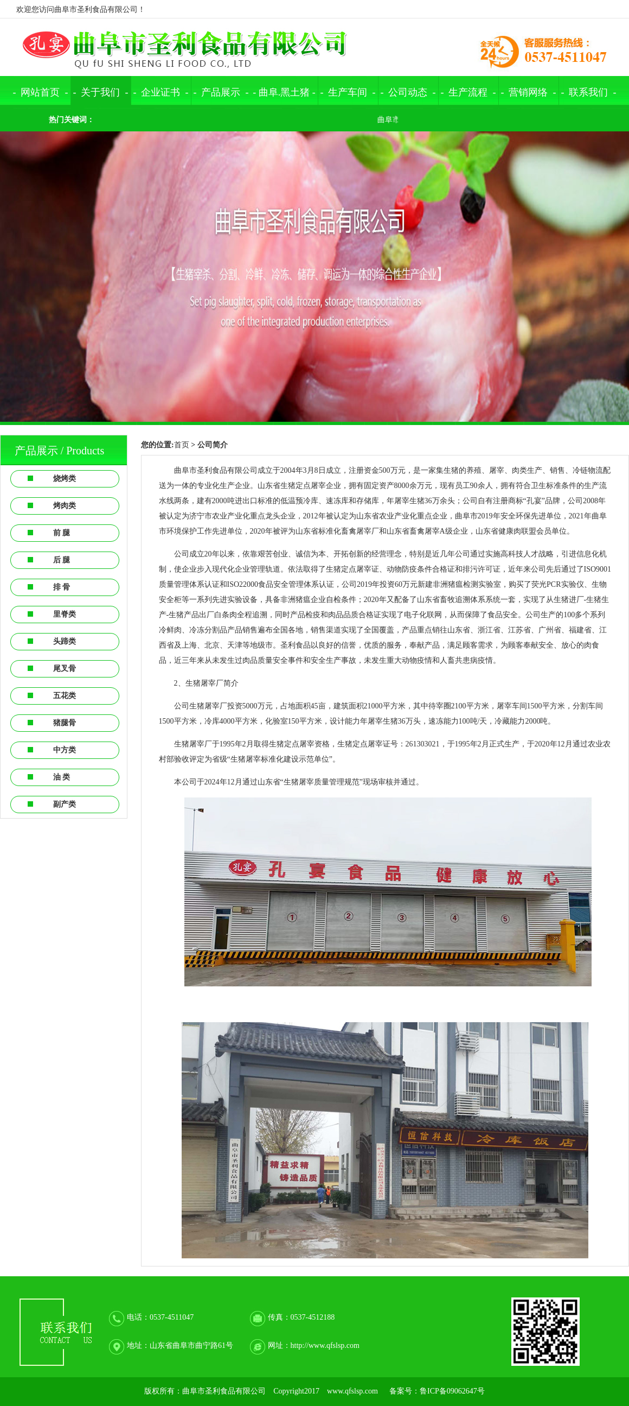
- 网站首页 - (40, 92)
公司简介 (212, 445)
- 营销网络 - (528, 92)
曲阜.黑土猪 (284, 92)
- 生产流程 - (468, 92)
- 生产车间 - (348, 92)
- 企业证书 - (161, 92)
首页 (181, 445)
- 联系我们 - (589, 92)
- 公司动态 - (408, 92)
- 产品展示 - (221, 92)
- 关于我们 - (101, 92)
